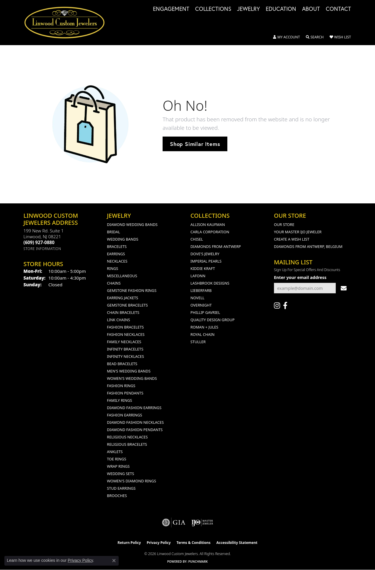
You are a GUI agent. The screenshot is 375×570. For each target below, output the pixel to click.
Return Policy (129, 542)
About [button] (311, 9)
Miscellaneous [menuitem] (122, 275)
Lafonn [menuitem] (197, 275)
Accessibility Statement (236, 542)
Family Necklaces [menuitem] (124, 341)
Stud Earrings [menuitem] (121, 488)
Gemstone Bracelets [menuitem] (127, 305)
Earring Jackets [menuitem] (122, 297)
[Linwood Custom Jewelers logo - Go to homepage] (67, 22)
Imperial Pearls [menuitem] (205, 261)
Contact (338, 9)
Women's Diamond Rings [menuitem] (131, 481)
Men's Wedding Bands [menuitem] (129, 371)
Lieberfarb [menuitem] (201, 290)
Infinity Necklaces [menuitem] (125, 356)
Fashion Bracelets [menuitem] (125, 327)
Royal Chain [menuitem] (202, 334)
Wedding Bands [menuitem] (122, 239)
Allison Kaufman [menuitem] (207, 224)
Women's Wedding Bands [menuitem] (132, 378)
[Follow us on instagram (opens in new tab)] (277, 305)
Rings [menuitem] (112, 268)
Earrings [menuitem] (116, 253)
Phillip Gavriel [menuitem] (205, 312)
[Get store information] (42, 248)
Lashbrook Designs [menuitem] (209, 283)
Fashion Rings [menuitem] (121, 385)
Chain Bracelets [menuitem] (123, 312)
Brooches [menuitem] (117, 495)
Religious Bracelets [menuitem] (127, 444)
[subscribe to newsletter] (344, 288)
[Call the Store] (38, 242)
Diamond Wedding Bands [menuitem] (132, 224)
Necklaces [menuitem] (117, 261)
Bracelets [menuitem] (117, 246)
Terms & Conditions (194, 542)
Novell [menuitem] (197, 297)
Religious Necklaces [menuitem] (127, 437)
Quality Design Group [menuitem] (212, 319)
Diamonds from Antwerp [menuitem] (215, 246)
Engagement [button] (171, 9)
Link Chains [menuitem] (118, 319)
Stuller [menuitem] (198, 341)
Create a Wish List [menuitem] (291, 239)
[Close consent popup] (114, 560)
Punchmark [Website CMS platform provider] (198, 561)
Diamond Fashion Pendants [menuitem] (135, 429)
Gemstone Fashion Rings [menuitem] (131, 290)
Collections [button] (213, 9)
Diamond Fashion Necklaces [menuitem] (135, 422)
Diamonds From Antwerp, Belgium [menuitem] (308, 246)
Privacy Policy (159, 542)
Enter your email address (300, 277)
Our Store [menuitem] (284, 224)
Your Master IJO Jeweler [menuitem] (298, 231)
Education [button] (281, 9)
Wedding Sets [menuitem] (120, 473)
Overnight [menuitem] (201, 305)
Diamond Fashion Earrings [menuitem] (134, 407)
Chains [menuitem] (114, 283)
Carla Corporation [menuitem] (209, 231)
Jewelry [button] (248, 9)
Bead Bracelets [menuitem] (122, 363)
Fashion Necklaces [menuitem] (125, 334)
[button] (286, 37)
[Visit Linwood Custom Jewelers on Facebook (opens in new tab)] (285, 305)
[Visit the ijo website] (202, 522)
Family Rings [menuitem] (119, 400)
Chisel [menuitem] (196, 239)
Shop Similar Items (195, 143)
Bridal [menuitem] (113, 231)
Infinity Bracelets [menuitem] (125, 349)
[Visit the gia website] (173, 522)
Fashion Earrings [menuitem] (124, 415)
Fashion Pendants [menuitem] (125, 393)
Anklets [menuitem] (115, 451)
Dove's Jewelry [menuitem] (204, 253)
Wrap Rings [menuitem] (118, 466)
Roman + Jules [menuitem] (204, 327)
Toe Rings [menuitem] (116, 459)
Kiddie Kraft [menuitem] (202, 268)
